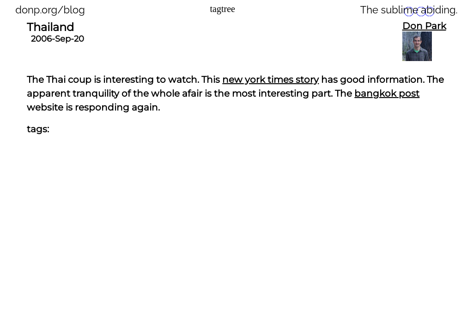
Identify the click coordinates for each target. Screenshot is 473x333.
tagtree (222, 9)
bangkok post (386, 93)
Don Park (424, 25)
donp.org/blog (50, 10)
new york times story (270, 79)
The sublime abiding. (409, 10)
